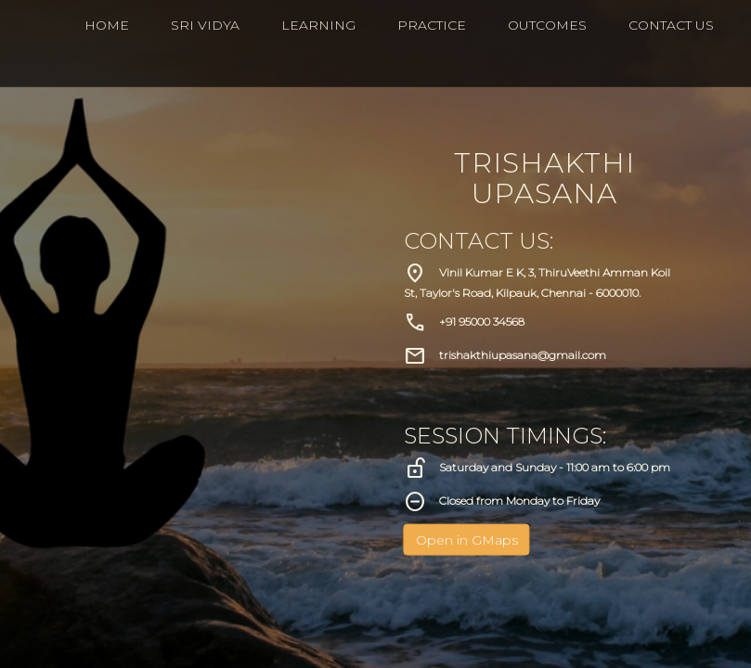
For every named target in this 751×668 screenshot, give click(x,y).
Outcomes (547, 25)
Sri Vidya (205, 25)
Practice (431, 25)
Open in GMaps (467, 540)
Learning (318, 25)
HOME (106, 25)
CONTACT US (671, 25)
